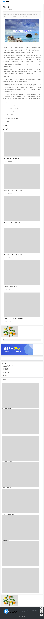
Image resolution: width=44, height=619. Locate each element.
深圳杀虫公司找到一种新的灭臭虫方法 (13, 222)
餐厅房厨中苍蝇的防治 (7, 371)
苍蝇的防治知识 (5, 368)
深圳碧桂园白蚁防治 (5, 434)
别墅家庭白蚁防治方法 (5, 540)
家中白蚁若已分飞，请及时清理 (7, 461)
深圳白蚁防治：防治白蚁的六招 (12, 158)
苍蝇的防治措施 (5, 369)
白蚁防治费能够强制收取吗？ (6, 408)
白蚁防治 (4, 9)
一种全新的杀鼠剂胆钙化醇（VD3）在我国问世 (11, 374)
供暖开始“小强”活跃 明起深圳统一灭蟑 (13, 318)
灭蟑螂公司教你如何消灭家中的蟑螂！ (13, 190)
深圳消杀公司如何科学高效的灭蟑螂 (13, 254)
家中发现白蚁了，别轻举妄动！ (12, 118)
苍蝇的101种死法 (6, 372)
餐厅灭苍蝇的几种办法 (7, 366)
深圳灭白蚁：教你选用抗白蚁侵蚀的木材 (8, 514)
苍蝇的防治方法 (5, 375)
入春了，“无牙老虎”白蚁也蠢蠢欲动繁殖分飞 (9, 382)
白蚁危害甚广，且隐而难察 (6, 487)
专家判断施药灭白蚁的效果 (11, 286)
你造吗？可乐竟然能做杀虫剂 (8, 365)
